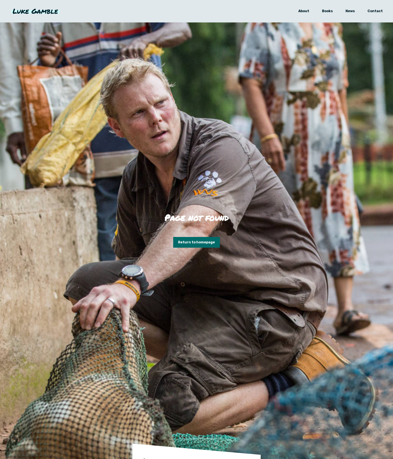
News (347, 12)
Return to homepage (196, 242)
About (301, 12)
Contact (372, 12)
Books (324, 12)
